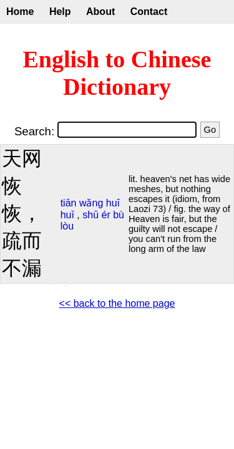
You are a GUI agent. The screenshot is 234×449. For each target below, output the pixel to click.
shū (90, 215)
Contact (149, 11)
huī (113, 203)
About (100, 11)
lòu (67, 226)
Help (60, 11)
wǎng (91, 203)
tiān (69, 203)
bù (118, 215)
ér (106, 215)
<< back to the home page (117, 303)
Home (20, 11)
